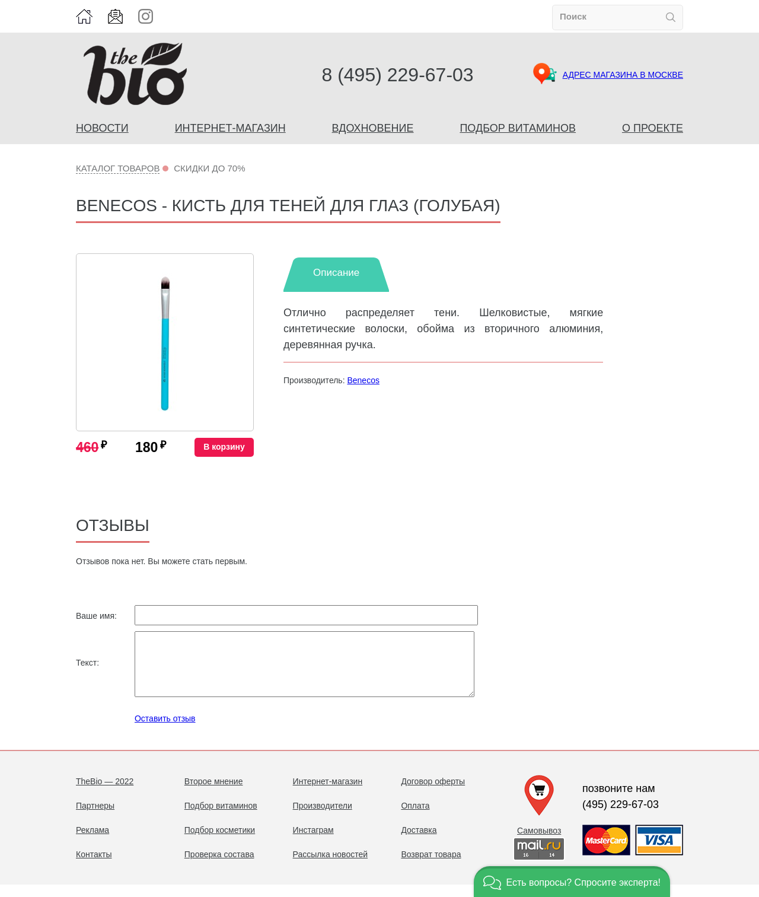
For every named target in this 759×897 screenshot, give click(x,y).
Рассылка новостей (330, 866)
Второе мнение (213, 794)
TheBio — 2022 (104, 794)
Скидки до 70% (209, 168)
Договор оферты (433, 794)
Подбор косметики (219, 842)
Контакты (93, 866)
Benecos (363, 380)
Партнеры (95, 818)
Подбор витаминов (518, 128)
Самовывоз (539, 843)
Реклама (92, 842)
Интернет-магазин (230, 128)
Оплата (415, 818)
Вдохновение (373, 128)
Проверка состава (219, 866)
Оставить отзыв (165, 731)
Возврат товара (431, 866)
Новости (102, 128)
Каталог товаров (118, 168)
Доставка (418, 842)
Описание (336, 272)
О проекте (652, 128)
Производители (322, 818)
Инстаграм (313, 842)
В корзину (224, 446)
